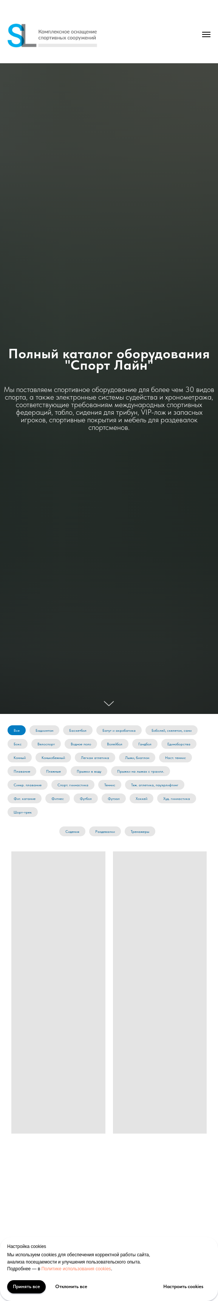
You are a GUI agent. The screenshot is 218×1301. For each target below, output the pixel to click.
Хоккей (141, 798)
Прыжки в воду (89, 771)
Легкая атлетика (95, 757)
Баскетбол (78, 730)
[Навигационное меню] (206, 34)
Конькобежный (53, 757)
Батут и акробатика (119, 730)
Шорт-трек (23, 812)
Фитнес (57, 798)
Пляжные (53, 771)
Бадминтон (44, 730)
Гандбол (145, 744)
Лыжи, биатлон (137, 757)
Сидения (72, 831)
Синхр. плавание (28, 784)
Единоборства (178, 744)
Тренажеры (140, 831)
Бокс (18, 744)
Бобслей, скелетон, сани (172, 730)
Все (17, 730)
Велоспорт (46, 744)
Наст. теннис (175, 757)
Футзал (114, 798)
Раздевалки (105, 831)
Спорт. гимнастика (72, 784)
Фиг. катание (25, 798)
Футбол (86, 798)
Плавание (22, 771)
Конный (20, 757)
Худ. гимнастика (176, 798)
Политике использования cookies (76, 1268)
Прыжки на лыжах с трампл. (140, 771)
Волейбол (114, 744)
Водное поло (81, 744)
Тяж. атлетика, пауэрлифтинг (154, 784)
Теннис (109, 784)
